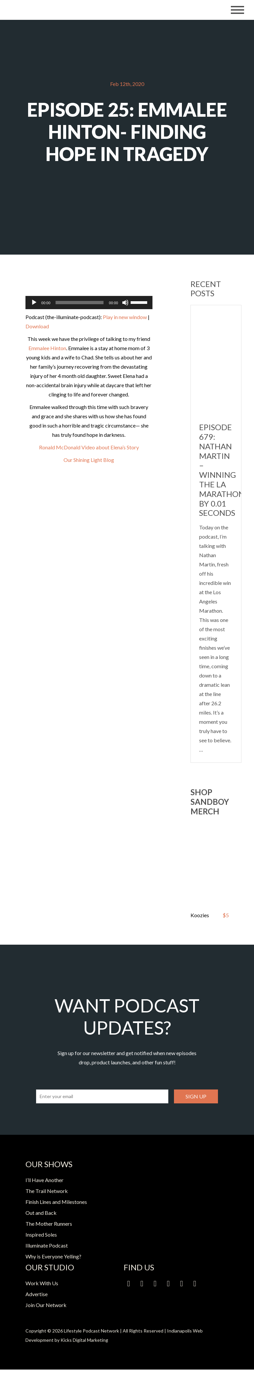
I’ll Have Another (44, 1180)
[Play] (34, 302)
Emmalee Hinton (47, 348)
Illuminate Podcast (46, 1245)
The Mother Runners (48, 1223)
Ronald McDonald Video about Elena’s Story (89, 447)
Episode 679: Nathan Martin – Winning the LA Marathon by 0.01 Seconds (221, 469)
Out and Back (41, 1213)
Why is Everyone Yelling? (53, 1256)
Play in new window (125, 317)
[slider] (80, 302)
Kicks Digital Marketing (84, 1340)
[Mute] (125, 302)
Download (37, 326)
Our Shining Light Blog (89, 460)
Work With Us (41, 1283)
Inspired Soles (41, 1234)
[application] (88, 302)
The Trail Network (46, 1191)
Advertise (36, 1294)
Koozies (199, 915)
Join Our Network (45, 1305)
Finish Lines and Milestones (56, 1202)
